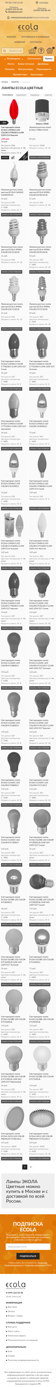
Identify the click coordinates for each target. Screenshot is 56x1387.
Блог (10, 1351)
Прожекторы (20, 74)
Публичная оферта (17, 1336)
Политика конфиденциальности (23, 1360)
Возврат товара (15, 1316)
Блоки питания (26, 64)
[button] (14, 11)
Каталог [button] (11, 37)
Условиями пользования (35, 1265)
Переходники (44, 69)
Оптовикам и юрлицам (35, 37)
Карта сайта (13, 1331)
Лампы (48, 59)
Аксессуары (37, 74)
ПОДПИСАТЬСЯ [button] (28, 1256)
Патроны (10, 69)
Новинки (19, 42)
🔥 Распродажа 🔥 (14, 59)
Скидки (11, 1356)
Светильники (34, 59)
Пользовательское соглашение (23, 1340)
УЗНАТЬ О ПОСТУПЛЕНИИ (40, 157)
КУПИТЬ (5, 157)
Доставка (12, 1307)
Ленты (10, 64)
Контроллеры (25, 69)
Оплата (11, 1311)
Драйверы (43, 64)
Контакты (36, 42)
